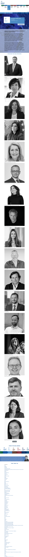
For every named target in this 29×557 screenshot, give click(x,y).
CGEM (5, 498)
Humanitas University (7, 542)
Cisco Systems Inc (6, 499)
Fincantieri (5, 528)
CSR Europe (5, 503)
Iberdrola (5, 544)
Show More (14, 441)
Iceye (5, 545)
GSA (5, 538)
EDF (4, 511)
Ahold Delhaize (6, 470)
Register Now (21, 24)
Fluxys (5, 530)
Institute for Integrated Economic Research (10, 549)
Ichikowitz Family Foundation (8, 546)
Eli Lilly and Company (7, 516)
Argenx (5, 477)
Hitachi (5, 541)
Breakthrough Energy (7, 490)
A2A (4, 465)
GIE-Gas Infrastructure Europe (8, 533)
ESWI (5, 520)
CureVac (5, 504)
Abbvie (5, 466)
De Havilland (6, 506)
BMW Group (6, 486)
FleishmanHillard (6, 529)
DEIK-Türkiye (6, 507)
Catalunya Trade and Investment (8, 495)
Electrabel (5, 515)
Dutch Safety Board (7, 510)
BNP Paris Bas (6, 487)
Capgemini (5, 494)
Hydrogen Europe (6, 543)
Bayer (5, 483)
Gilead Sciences (6, 534)
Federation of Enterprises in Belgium (9, 527)
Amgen (5, 475)
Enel (5, 517)
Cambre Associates (6, 493)
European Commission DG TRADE (8, 524)
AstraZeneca (6, 478)
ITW (5, 554)
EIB (4, 514)
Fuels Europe (6, 531)
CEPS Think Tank (6, 497)
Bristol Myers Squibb (7, 491)
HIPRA (5, 540)
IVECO (5, 555)
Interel (5, 551)
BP (4, 489)
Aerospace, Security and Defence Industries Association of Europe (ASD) (13, 469)
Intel (5, 550)
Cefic (5, 496)
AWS (5, 480)
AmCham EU (6, 474)
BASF (5, 482)
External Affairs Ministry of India (8, 526)
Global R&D (5, 536)
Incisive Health (6, 547)
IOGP (5, 553)
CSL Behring (6, 502)
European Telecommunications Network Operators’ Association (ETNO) (13, 525)
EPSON (5, 519)
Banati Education (6, 481)
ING (5, 548)
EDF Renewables (6, 512)
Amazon (5, 473)
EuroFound (5, 521)
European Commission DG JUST (8, 523)
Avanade (5, 479)
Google (5, 537)
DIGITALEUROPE (6, 509)
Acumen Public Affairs (7, 468)
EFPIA (5, 513)
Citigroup (5, 500)
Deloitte (5, 508)
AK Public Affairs (6, 472)
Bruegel (5, 492)
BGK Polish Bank (6, 485)
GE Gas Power (6, 532)
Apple (5, 476)
